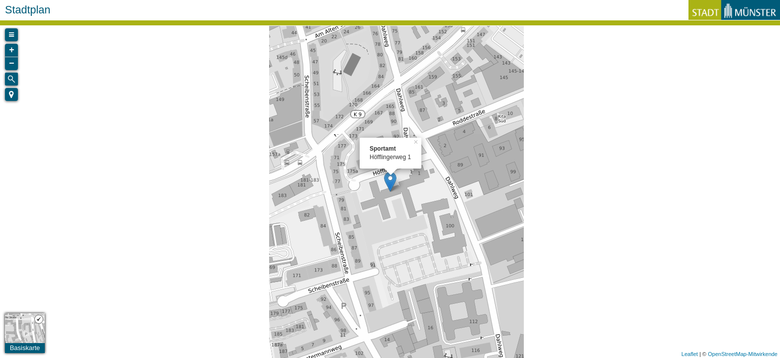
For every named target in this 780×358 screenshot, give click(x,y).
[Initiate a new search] (11, 79)
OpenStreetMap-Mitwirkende (743, 354)
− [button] (11, 64)
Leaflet (690, 354)
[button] (11, 94)
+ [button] (11, 50)
